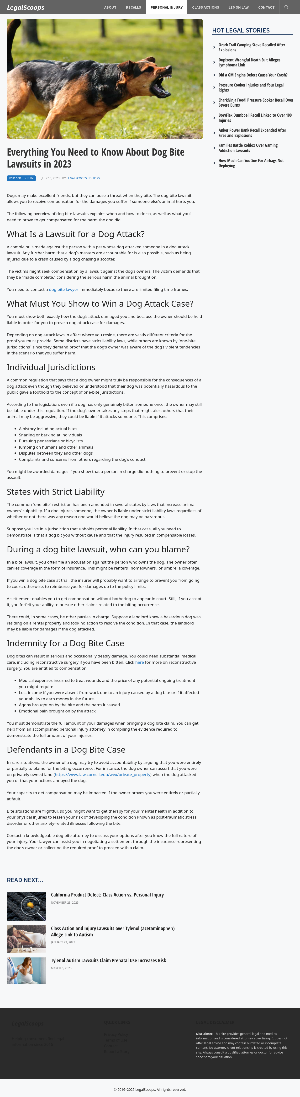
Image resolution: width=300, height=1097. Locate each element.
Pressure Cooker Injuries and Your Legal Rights (251, 87)
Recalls (133, 7)
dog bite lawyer (63, 289)
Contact (266, 7)
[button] (286, 7)
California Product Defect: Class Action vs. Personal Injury (107, 894)
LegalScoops (26, 7)
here (139, 662)
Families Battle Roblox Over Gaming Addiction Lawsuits (248, 147)
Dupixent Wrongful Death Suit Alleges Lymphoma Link (249, 62)
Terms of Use (115, 1040)
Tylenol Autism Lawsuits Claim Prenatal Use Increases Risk (108, 960)
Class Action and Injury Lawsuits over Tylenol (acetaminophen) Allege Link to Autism (113, 931)
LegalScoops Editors (83, 178)
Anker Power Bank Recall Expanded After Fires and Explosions (252, 132)
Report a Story (116, 1051)
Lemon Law (239, 7)
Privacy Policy (116, 1034)
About (110, 7)
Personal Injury (167, 7)
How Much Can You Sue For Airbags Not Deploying (251, 162)
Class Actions (205, 7)
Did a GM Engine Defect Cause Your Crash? (253, 75)
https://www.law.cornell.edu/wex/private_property (102, 774)
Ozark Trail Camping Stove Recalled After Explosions (252, 47)
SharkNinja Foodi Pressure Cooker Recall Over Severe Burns (256, 102)
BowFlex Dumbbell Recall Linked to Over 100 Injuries (255, 117)
